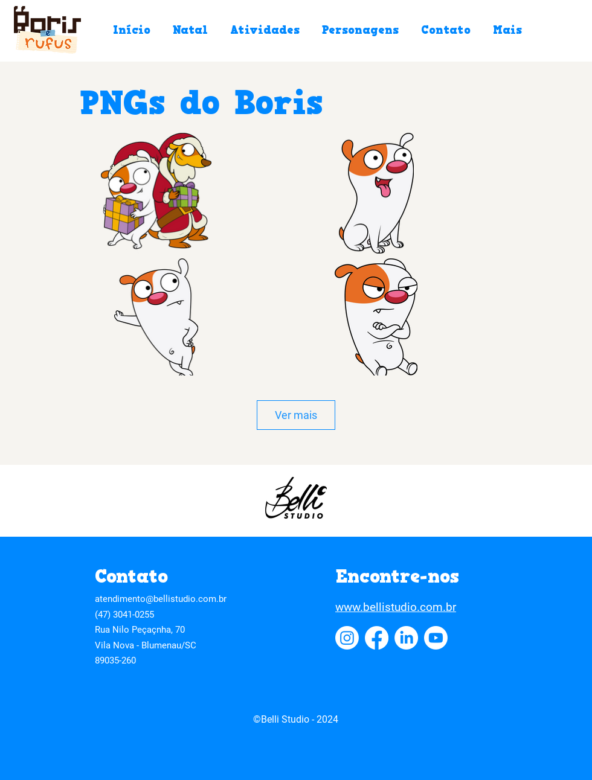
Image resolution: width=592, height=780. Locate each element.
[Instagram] (347, 638)
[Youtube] (436, 638)
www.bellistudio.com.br (395, 607)
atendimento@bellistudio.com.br (161, 598)
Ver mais (296, 415)
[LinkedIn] (406, 638)
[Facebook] (376, 638)
